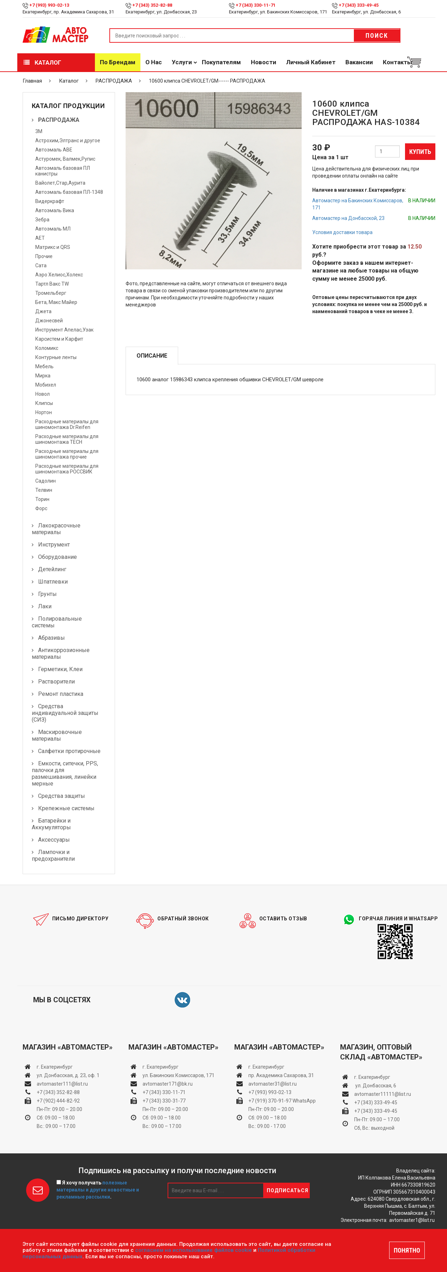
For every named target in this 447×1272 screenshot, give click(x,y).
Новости (263, 62)
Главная (32, 81)
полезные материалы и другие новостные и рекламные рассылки (97, 1190)
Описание (152, 355)
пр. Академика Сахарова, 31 (281, 1075)
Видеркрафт (49, 201)
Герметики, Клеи (60, 669)
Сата (41, 265)
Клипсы (44, 403)
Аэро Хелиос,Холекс (59, 274)
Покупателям (221, 62)
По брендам (117, 62)
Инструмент (54, 544)
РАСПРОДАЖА (114, 81)
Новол (42, 394)
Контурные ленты (56, 357)
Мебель (44, 366)
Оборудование (57, 557)
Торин (42, 499)
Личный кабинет (311, 62)
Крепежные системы (66, 808)
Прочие (44, 256)
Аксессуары (54, 839)
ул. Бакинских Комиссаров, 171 (179, 1075)
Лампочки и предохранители (53, 855)
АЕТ (40, 238)
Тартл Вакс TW (52, 284)
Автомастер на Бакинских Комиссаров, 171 (357, 204)
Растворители (56, 681)
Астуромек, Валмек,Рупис (65, 159)
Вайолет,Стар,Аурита (60, 183)
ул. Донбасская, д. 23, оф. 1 (68, 1075)
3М (38, 131)
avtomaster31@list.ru (272, 1084)
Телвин (43, 490)
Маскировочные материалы (57, 735)
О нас (153, 62)
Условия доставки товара (342, 232)
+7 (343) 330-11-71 (256, 5)
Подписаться (287, 1190)
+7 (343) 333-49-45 (359, 5)
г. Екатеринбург (55, 1067)
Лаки (45, 606)
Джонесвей (49, 320)
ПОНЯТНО (407, 1250)
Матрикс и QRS (52, 247)
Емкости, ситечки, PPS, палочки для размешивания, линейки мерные (65, 773)
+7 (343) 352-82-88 (152, 5)
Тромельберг (50, 293)
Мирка (42, 375)
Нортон (43, 412)
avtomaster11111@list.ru (382, 1094)
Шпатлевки (53, 581)
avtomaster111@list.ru (62, 1084)
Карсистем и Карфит (59, 339)
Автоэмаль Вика (54, 210)
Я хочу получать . (97, 1190)
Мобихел (45, 385)
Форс (41, 508)
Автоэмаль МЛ (53, 229)
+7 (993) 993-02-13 (269, 1092)
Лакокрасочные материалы (56, 529)
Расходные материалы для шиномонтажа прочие (66, 454)
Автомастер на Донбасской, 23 (348, 218)
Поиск (377, 35)
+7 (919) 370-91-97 (269, 1101)
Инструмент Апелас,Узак (64, 330)
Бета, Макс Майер (56, 302)
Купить (420, 151)
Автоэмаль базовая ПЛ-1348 (69, 192)
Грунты (47, 594)
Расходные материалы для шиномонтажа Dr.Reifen (66, 424)
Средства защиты (61, 796)
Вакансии (359, 62)
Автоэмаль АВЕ (53, 150)
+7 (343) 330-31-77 (164, 1101)
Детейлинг (52, 569)
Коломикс (46, 348)
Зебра (42, 219)
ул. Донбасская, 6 (375, 1085)
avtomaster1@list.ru (412, 1220)
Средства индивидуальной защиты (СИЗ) (65, 713)
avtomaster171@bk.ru (168, 1084)
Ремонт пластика (60, 694)
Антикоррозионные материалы (61, 653)
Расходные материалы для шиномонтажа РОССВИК (66, 468)
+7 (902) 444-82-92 (58, 1101)
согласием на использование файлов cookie (193, 1250)
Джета (43, 311)
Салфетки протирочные (69, 751)
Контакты (397, 62)
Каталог (42, 62)
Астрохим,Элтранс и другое (67, 140)
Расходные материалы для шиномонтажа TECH (66, 439)
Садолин (45, 481)
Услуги (182, 62)
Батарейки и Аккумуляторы (51, 824)
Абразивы (51, 637)
